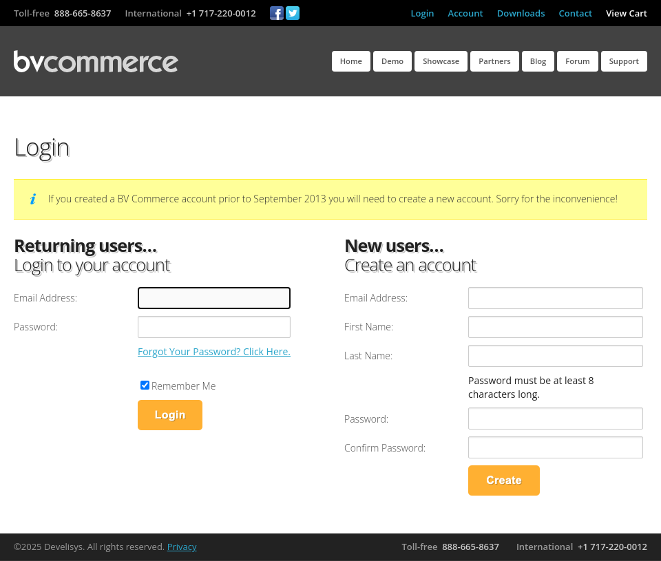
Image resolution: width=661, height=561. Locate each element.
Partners (494, 61)
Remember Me (183, 385)
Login (422, 13)
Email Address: (45, 297)
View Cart (626, 13)
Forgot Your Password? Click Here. (214, 351)
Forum (577, 61)
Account (465, 13)
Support (624, 61)
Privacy (182, 546)
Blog (538, 61)
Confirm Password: (385, 447)
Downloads (521, 13)
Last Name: (368, 355)
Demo (392, 61)
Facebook (277, 13)
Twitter (293, 13)
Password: (36, 326)
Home (351, 61)
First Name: (368, 326)
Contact (576, 13)
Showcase (441, 61)
